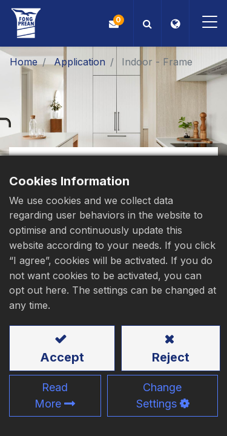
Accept (62, 357)
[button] (147, 23)
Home (24, 62)
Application (79, 62)
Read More (51, 395)
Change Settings (159, 395)
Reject (170, 357)
